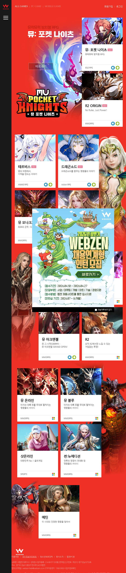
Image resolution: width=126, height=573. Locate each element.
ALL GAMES (21, 6)
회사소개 (59, 557)
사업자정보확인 (70, 568)
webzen (6, 6)
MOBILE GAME (53, 6)
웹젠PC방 (71, 557)
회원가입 (108, 6)
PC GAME (36, 6)
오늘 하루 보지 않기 (103, 309)
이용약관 (15, 557)
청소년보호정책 (46, 557)
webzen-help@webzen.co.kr (33, 568)
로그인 (119, 6)
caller (5, 18)
